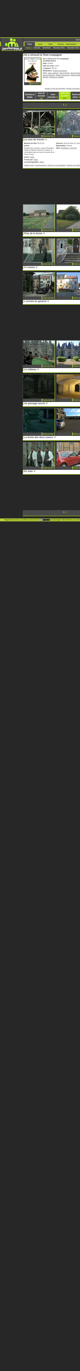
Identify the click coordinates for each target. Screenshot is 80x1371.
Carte (50, 44)
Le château (30, 369)
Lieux (40, 44)
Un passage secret (34, 403)
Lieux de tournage (41, 95)
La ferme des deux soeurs (38, 437)
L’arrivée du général (35, 301)
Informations (71, 44)
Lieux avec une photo (64, 95)
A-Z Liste (37, 48)
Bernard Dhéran (49, 75)
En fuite (28, 471)
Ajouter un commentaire (57, 165)
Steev (32, 157)
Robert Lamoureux (60, 71)
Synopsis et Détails (30, 95)
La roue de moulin (34, 139)
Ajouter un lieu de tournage (55, 88)
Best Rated (47, 48)
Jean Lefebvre (53, 73)
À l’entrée (29, 267)
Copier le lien (29, 165)
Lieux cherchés (53, 95)
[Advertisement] (40, 18)
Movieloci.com (71, 520)
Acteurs (61, 44)
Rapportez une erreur (12, 520)
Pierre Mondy (64, 73)
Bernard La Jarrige (57, 77)
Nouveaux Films (59, 48)
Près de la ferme (33, 233)
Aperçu (28, 48)
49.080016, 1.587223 (69, 148)
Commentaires (40, 165)
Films (30, 44)
